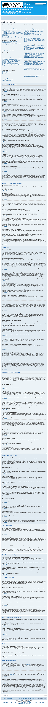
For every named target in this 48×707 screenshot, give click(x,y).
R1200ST (39, 702)
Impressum (28, 703)
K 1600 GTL (26, 702)
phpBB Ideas (12, 674)
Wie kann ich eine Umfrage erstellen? (8, 57)
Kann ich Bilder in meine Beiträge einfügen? (9, 74)
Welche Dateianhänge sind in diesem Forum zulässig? (33, 68)
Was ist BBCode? (5, 71)
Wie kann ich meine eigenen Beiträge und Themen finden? (34, 57)
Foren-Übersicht (9, 698)
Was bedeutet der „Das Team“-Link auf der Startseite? (33, 34)
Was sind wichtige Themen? (7, 78)
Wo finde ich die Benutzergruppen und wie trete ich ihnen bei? (34, 29)
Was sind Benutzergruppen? (29, 28)
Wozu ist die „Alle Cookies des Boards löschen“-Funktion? (12, 37)
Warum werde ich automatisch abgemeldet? (9, 28)
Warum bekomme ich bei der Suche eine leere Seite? (33, 55)
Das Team (20, 698)
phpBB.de (4, 667)
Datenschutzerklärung (21, 703)
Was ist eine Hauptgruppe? (29, 33)
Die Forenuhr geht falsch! (6, 42)
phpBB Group (28, 664)
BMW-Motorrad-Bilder (6, 702)
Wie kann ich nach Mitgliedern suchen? (31, 56)
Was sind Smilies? (5, 73)
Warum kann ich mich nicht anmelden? (8, 25)
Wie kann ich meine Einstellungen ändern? (9, 41)
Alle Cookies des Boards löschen (28, 698)
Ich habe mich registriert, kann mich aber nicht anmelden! (11, 32)
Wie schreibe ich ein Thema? (7, 53)
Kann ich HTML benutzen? (6, 72)
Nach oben (5, 91)
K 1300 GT (17, 702)
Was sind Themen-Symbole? (7, 80)
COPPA (21, 131)
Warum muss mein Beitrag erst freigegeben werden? (11, 66)
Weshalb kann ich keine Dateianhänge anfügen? (10, 61)
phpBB (20, 700)
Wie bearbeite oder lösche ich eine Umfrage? (9, 59)
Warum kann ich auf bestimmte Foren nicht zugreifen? (11, 60)
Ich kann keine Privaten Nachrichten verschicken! (32, 38)
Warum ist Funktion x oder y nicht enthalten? (32, 74)
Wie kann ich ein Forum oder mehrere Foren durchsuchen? (34, 53)
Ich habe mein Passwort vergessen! (8, 31)
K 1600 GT (22, 702)
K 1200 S (12, 702)
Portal (4, 698)
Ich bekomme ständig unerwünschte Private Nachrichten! (34, 39)
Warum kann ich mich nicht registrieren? (9, 36)
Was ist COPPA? (5, 35)
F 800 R (43, 702)
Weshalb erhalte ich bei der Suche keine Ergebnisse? (33, 54)
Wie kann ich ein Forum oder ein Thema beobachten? (33, 63)
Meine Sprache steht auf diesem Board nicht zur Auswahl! (12, 45)
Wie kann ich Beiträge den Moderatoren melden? (10, 63)
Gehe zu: (4, 695)
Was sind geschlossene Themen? (7, 79)
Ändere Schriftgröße (45, 16)
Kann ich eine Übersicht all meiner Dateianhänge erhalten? (34, 69)
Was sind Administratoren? (28, 25)
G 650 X (35, 702)
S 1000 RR (31, 702)
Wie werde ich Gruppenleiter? (29, 30)
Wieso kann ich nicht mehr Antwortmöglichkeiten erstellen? (12, 58)
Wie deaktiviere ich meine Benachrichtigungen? (32, 64)
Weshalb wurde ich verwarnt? (7, 62)
